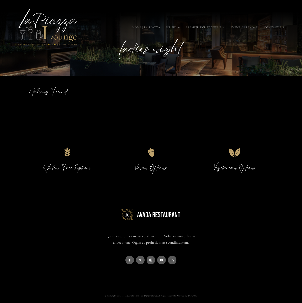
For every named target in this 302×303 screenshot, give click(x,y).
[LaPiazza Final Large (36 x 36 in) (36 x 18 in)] (47, 7)
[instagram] (151, 260)
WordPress (192, 295)
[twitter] (140, 260)
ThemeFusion (150, 295)
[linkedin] (172, 260)
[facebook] (129, 260)
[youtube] (161, 260)
